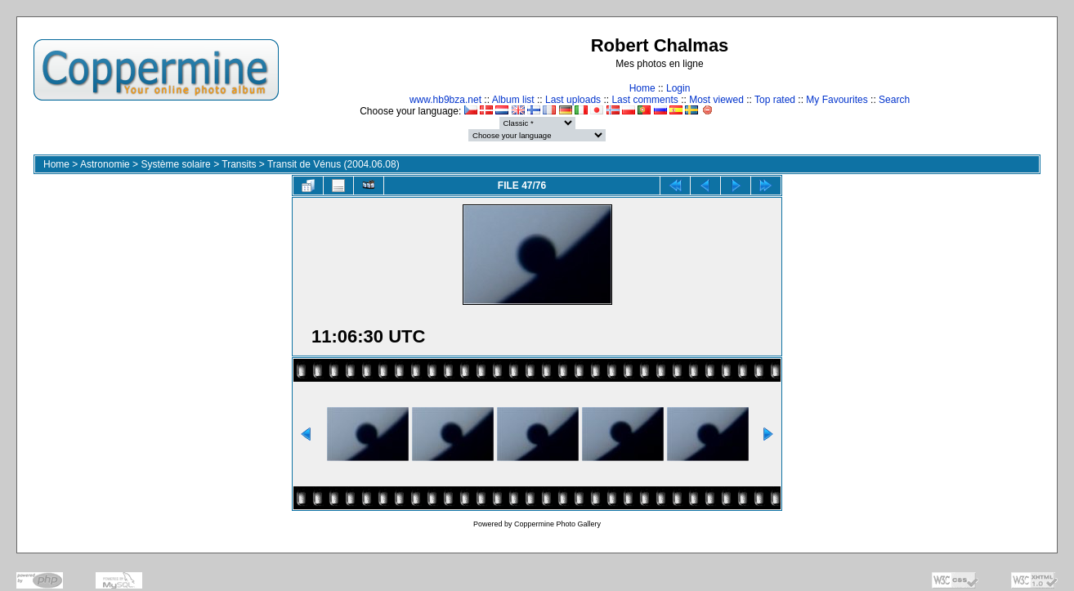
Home (642, 88)
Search (894, 99)
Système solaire (175, 164)
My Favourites (836, 99)
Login (678, 88)
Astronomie (105, 164)
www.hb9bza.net (445, 99)
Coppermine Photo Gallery (557, 524)
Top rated (774, 99)
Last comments (644, 99)
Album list (513, 99)
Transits (239, 164)
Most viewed (716, 99)
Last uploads (573, 99)
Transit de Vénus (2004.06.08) (333, 164)
